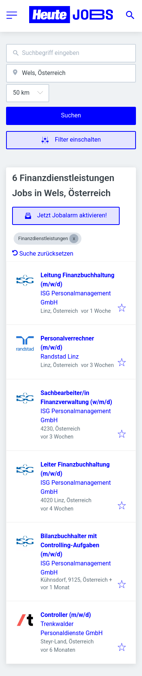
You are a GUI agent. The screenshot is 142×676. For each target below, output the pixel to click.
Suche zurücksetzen (42, 253)
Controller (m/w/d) (66, 614)
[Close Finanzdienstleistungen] (73, 238)
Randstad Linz (60, 356)
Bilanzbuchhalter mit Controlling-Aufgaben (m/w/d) (70, 545)
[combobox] (71, 53)
